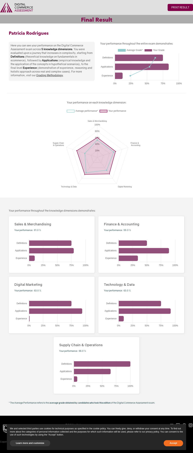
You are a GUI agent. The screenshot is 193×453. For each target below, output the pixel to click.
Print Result (180, 7)
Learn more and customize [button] (30, 443)
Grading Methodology (49, 75)
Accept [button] (173, 443)
